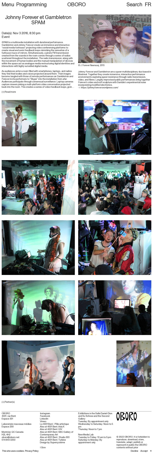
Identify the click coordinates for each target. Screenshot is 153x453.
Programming (31, 4)
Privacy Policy (32, 451)
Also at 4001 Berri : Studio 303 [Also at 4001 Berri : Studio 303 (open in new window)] (54, 437)
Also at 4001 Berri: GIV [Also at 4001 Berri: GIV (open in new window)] (51, 429)
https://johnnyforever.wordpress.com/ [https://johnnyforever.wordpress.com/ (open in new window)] (99, 87)
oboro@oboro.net (10, 437)
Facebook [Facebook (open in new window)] (45, 416)
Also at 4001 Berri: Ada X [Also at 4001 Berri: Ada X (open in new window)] (52, 426)
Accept (144, 451)
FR (148, 4)
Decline (134, 451)
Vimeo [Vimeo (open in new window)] (43, 421)
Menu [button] (8, 4)
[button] (38, 402)
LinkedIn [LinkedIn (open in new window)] (44, 418)
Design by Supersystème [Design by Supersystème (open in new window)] (52, 442)
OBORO (76, 4)
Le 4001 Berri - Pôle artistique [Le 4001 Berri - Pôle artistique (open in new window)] (54, 424)
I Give (43, 447)
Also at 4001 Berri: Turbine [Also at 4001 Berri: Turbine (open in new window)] (53, 439)
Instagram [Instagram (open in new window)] (45, 413)
